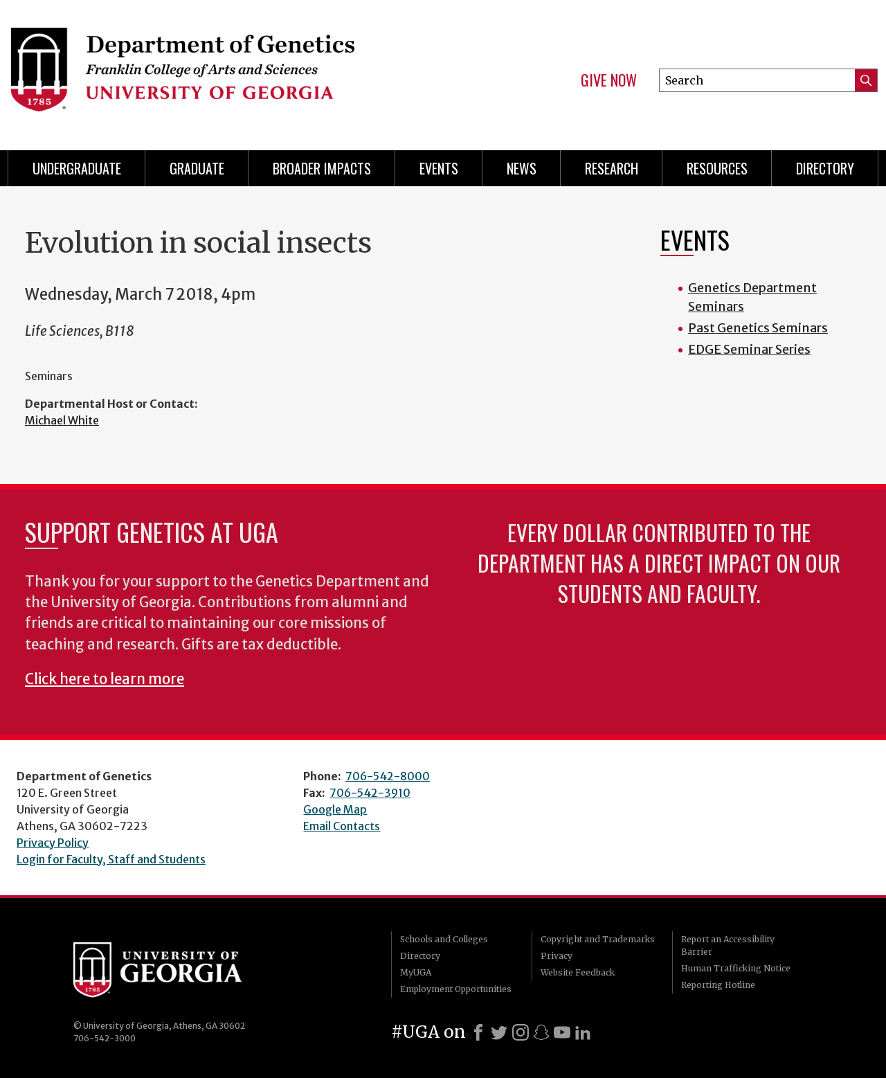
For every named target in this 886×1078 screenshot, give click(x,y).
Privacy (556, 956)
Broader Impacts (322, 168)
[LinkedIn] (583, 1032)
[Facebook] (478, 1032)
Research (611, 168)
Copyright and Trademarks (598, 939)
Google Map (335, 809)
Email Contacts (341, 826)
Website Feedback (578, 972)
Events (438, 168)
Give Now (609, 80)
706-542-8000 (387, 776)
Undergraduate (77, 168)
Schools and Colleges (444, 939)
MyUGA (415, 972)
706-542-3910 (369, 793)
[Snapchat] (541, 1032)
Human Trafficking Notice (735, 968)
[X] (499, 1032)
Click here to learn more (104, 679)
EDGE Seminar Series (749, 349)
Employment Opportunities (456, 989)
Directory (825, 168)
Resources (717, 168)
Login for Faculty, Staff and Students (111, 859)
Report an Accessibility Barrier (728, 945)
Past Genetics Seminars (758, 328)
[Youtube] (562, 1032)
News (521, 168)
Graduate (197, 168)
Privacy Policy (53, 843)
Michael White (62, 420)
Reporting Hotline (718, 985)
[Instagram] (520, 1032)
